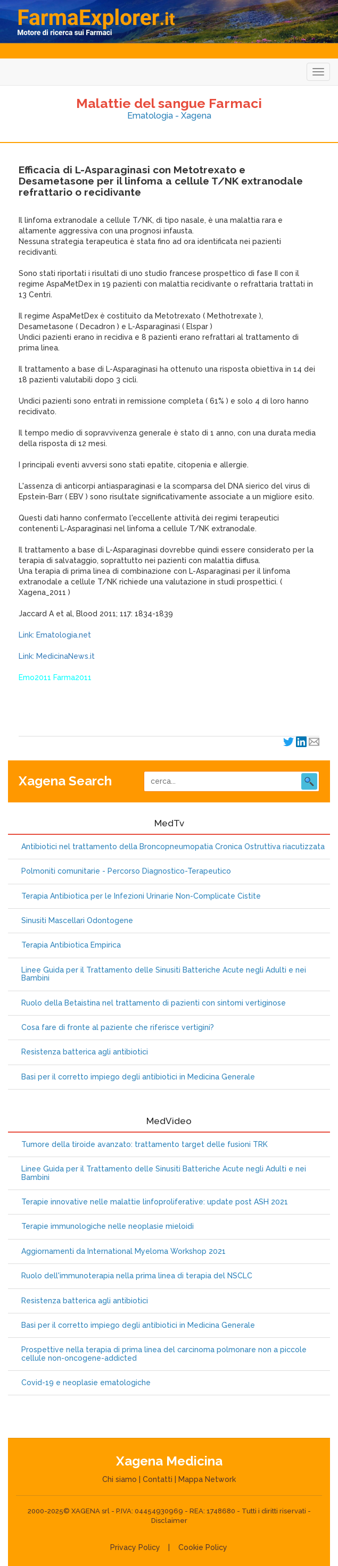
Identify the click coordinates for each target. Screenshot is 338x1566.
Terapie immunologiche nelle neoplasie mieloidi (107, 1226)
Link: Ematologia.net (55, 635)
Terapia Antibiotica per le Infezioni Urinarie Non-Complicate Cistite (141, 896)
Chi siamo (119, 1479)
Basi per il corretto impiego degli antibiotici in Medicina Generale (138, 1077)
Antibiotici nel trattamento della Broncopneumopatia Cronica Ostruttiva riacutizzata (173, 847)
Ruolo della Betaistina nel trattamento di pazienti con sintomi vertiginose (153, 1003)
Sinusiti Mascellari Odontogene (77, 921)
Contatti (157, 1479)
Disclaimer (169, 1521)
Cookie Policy (202, 1547)
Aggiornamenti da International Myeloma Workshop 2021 (123, 1251)
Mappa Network (207, 1479)
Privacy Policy (135, 1547)
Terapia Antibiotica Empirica (71, 945)
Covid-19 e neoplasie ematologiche (86, 1383)
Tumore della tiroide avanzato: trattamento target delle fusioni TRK (144, 1145)
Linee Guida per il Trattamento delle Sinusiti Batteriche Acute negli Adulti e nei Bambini (163, 974)
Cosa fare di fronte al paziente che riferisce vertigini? (117, 1028)
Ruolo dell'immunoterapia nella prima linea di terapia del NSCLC (136, 1276)
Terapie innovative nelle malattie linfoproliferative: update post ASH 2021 (154, 1202)
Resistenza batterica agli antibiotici (84, 1052)
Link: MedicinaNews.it (57, 656)
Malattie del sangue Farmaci (169, 103)
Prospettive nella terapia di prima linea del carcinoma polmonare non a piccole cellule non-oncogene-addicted (164, 1354)
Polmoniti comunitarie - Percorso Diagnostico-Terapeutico (126, 871)
